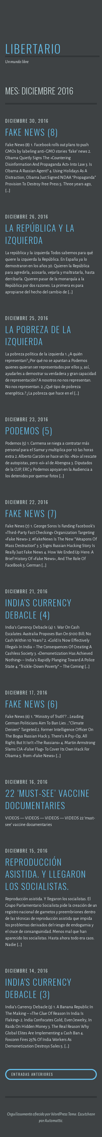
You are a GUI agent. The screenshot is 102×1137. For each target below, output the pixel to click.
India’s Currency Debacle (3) (38, 988)
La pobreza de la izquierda (38, 335)
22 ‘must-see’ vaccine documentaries (47, 799)
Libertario (33, 48)
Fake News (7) (31, 513)
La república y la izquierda (40, 234)
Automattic (53, 1120)
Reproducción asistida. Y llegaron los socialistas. (45, 874)
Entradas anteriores (32, 1074)
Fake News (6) (31, 704)
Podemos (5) (28, 431)
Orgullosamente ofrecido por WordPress (37, 1114)
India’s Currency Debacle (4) (38, 609)
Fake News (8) (31, 132)
